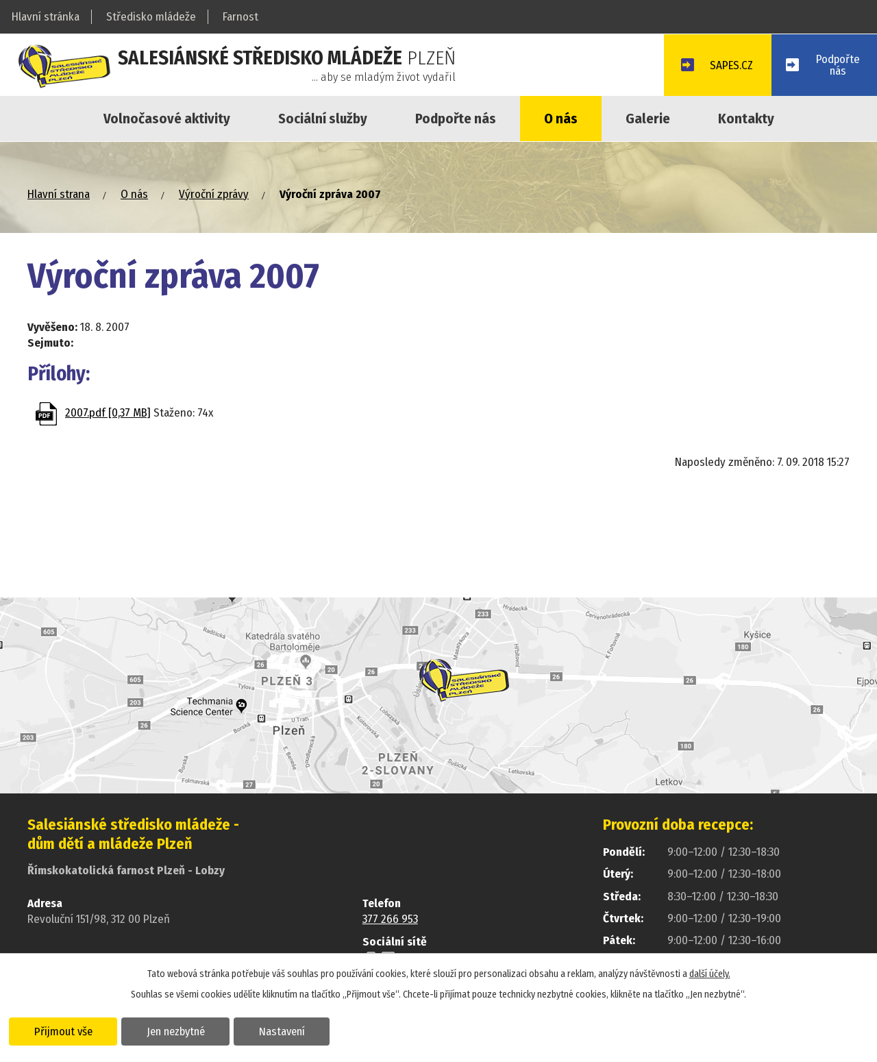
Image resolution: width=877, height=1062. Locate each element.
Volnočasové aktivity (166, 118)
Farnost (240, 17)
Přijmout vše (63, 1030)
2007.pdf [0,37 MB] (108, 413)
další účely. (709, 973)
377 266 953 (390, 919)
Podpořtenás (837, 65)
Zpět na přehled (107, 467)
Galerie (648, 118)
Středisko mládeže (151, 17)
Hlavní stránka (45, 17)
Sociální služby (322, 118)
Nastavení (283, 1030)
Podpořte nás (455, 118)
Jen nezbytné (176, 1030)
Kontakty (746, 118)
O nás (561, 118)
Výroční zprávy (214, 194)
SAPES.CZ (730, 66)
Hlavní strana (58, 194)
